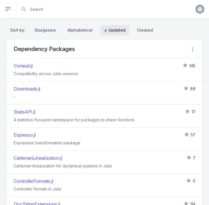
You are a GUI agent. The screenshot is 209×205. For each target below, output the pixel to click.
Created (145, 30)
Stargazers (45, 30)
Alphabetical (80, 30)
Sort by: (19, 30)
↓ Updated (115, 30)
